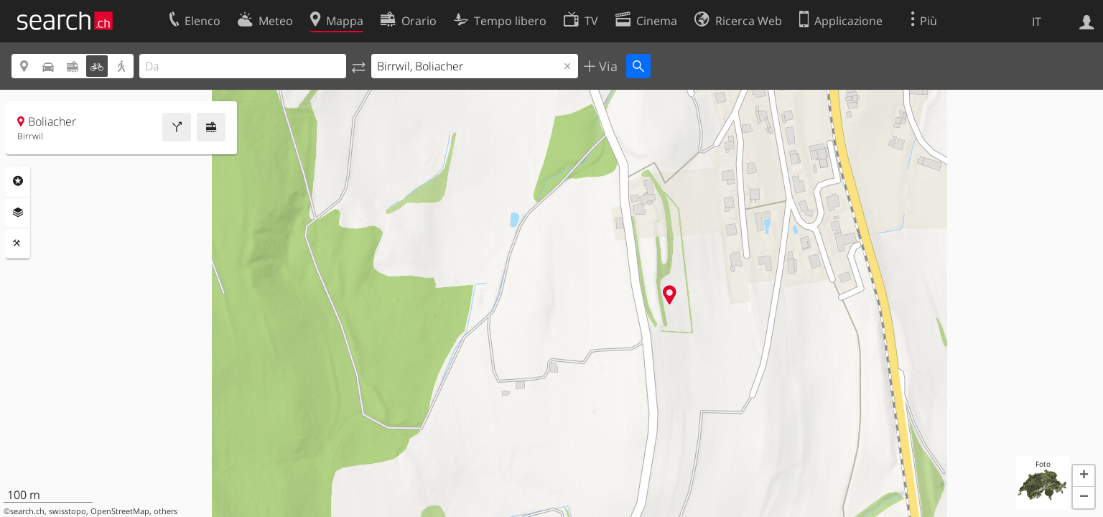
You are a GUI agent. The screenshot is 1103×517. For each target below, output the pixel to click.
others (165, 511)
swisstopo (67, 511)
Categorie (18, 181)
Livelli (18, 212)
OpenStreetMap (119, 511)
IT (1036, 21)
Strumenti (18, 243)
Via (606, 66)
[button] (1083, 476)
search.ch (27, 511)
